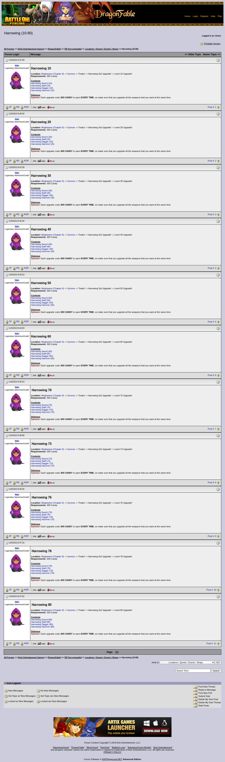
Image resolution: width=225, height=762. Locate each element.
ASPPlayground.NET (112, 759)
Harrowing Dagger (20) (42, 141)
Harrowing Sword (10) (41, 83)
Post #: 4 (212, 268)
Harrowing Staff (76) (40, 514)
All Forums (9, 49)
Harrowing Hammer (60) (42, 358)
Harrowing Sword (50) (41, 298)
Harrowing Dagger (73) (42, 463)
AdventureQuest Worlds (139, 747)
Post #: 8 (212, 483)
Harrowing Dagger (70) (42, 410)
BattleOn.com (118, 747)
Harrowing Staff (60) (40, 353)
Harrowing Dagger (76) (42, 517)
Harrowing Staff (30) (40, 193)
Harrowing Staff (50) (40, 300)
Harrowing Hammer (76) (42, 519)
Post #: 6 (212, 375)
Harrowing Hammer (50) (42, 305)
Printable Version (210, 43)
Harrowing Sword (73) (41, 458)
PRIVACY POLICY (113, 752)
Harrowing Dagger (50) (42, 302)
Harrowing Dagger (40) (42, 249)
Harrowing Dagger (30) (42, 195)
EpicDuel (105, 747)
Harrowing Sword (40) (41, 244)
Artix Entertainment (162, 747)
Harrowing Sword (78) (41, 566)
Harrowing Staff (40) (40, 246)
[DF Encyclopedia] (73, 49)
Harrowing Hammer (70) (42, 412)
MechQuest (92, 747)
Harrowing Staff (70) (40, 407)
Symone (71, 74)
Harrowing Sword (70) (41, 405)
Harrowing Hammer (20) (42, 144)
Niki (17, 65)
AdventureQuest (61, 747)
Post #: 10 (211, 590)
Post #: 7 (212, 429)
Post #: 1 (212, 107)
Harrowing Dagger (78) (42, 570)
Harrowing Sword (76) (41, 512)
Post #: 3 (212, 214)
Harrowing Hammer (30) (42, 197)
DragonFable (78, 747)
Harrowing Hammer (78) (42, 573)
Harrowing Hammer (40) (42, 251)
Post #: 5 (212, 322)
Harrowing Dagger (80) (42, 624)
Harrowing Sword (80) (41, 619)
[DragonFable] (54, 49)
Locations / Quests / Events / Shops (101, 49)
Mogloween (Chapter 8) (52, 74)
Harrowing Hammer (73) (42, 466)
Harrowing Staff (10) (40, 85)
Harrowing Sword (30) (41, 190)
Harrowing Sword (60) (41, 351)
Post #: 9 (212, 536)
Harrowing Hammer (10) (42, 90)
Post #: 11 (211, 643)
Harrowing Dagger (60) (42, 356)
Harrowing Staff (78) (40, 568)
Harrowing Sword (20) (41, 137)
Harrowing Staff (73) (40, 461)
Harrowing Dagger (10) (42, 88)
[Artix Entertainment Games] (31, 49)
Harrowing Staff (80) (40, 622)
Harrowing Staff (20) (40, 139)
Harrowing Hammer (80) (42, 626)
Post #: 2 (212, 161)
